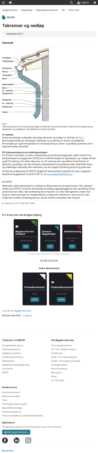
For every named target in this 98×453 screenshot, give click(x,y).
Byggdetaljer (27, 10)
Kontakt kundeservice (12, 412)
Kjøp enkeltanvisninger (12, 408)
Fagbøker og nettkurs (11, 353)
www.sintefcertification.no (59, 174)
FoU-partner (7, 369)
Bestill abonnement (11, 392)
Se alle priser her (49, 260)
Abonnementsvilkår (11, 396)
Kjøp (26, 246)
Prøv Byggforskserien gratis (14, 404)
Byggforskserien (10, 10)
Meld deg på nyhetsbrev (16, 432)
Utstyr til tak (73, 10)
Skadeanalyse (8, 361)
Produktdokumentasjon (12, 357)
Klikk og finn (56, 372)
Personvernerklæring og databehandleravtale (22, 416)
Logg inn (83, 2)
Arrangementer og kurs (12, 345)
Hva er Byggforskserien (61, 345)
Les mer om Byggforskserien (16, 310)
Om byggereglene (59, 365)
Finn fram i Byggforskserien (63, 349)
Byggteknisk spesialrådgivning (15, 365)
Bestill (34, 300)
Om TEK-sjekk (57, 380)
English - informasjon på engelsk (65, 361)
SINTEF (5, 372)
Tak (63, 10)
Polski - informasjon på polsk (64, 357)
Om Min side (56, 353)
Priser (4, 400)
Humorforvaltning (59, 369)
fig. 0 (81, 137)
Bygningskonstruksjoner (47, 10)
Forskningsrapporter (11, 349)
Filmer (54, 376)
